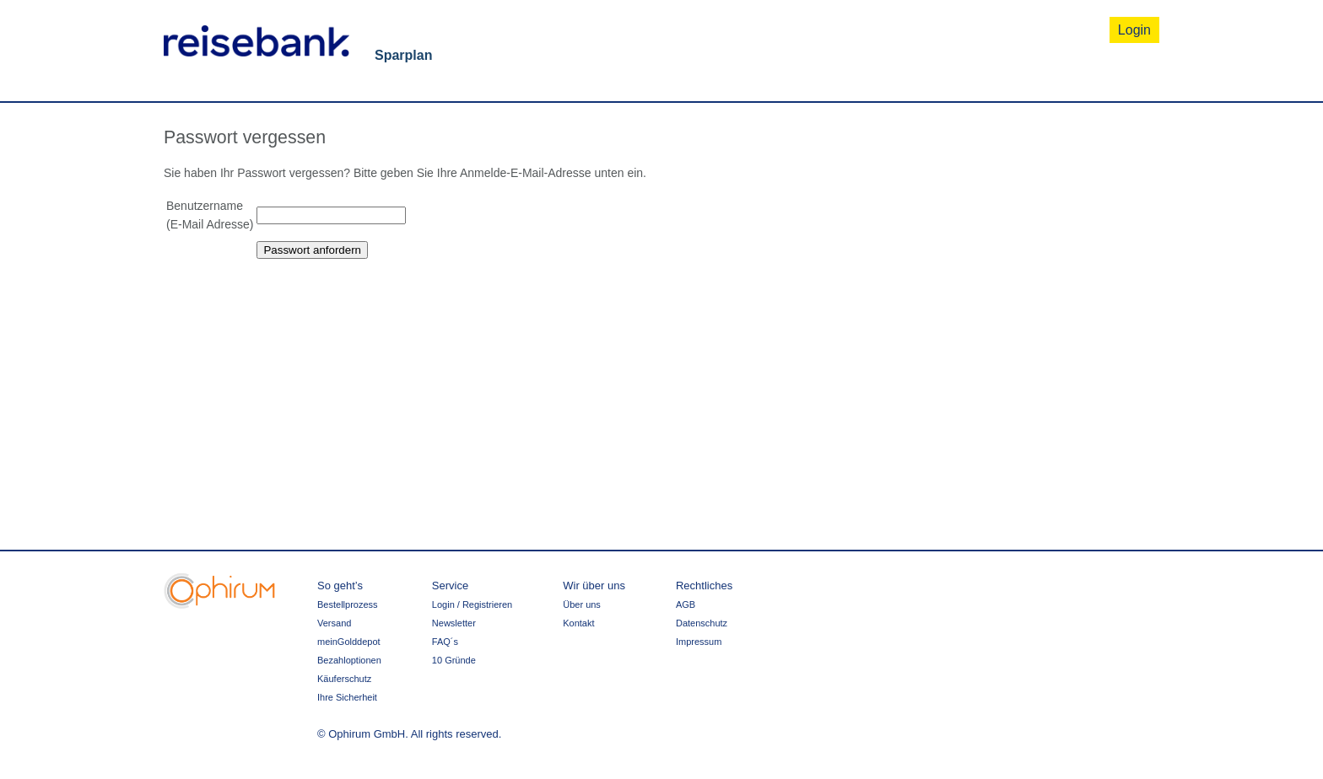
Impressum (698, 642)
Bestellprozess (347, 604)
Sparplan (403, 55)
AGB (685, 604)
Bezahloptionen (349, 660)
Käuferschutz (344, 679)
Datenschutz (701, 623)
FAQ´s (445, 642)
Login (1134, 30)
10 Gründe (454, 660)
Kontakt (578, 623)
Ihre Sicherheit (347, 697)
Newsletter (454, 623)
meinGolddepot (349, 642)
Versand (334, 623)
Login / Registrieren (472, 604)
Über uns (582, 604)
